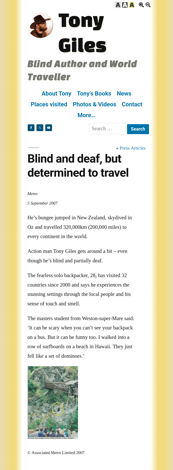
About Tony (56, 93)
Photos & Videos (94, 104)
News (124, 93)
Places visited (49, 104)
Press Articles (132, 148)
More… (87, 115)
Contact (132, 104)
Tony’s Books (94, 93)
